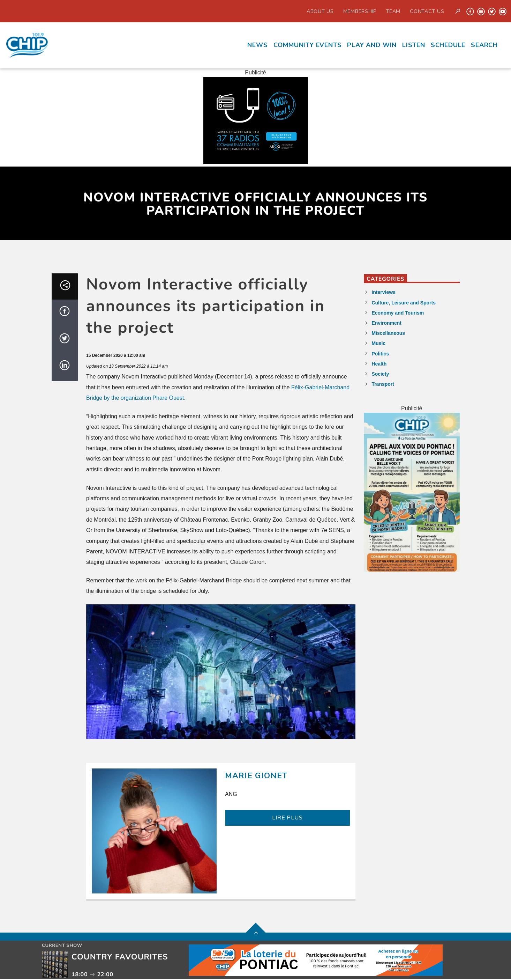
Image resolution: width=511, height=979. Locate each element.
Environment (386, 323)
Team (393, 11)
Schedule (448, 45)
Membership (359, 11)
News (257, 45)
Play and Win (372, 45)
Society (380, 374)
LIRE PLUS (287, 818)
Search (484, 45)
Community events (307, 45)
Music (378, 343)
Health (378, 364)
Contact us (427, 11)
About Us (320, 11)
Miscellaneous (388, 333)
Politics (380, 353)
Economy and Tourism (397, 313)
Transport (382, 384)
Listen (413, 45)
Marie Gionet (256, 775)
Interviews (383, 292)
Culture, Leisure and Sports (403, 303)
